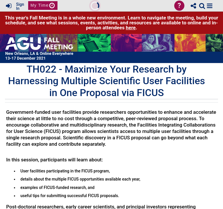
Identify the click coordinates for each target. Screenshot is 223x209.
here (131, 27)
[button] (209, 6)
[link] (202, 6)
